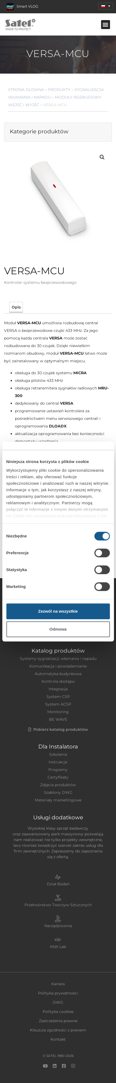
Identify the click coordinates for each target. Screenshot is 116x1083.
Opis (16, 307)
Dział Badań (58, 883)
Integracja (58, 689)
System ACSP (58, 704)
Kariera (58, 983)
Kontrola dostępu (58, 681)
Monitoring (58, 711)
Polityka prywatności (58, 993)
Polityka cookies (58, 1011)
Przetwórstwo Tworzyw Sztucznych (58, 904)
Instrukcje (58, 762)
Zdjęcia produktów (58, 784)
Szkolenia (58, 754)
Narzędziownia (58, 925)
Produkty (59, 89)
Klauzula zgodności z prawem (58, 1030)
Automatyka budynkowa (58, 673)
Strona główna (26, 89)
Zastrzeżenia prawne (58, 1020)
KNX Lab (58, 946)
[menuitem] (105, 6)
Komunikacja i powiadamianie (58, 666)
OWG (58, 1002)
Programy (58, 769)
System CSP (58, 696)
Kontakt (58, 1039)
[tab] (16, 307)
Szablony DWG (58, 792)
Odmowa (58, 629)
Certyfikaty (58, 777)
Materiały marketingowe (58, 800)
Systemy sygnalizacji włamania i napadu (58, 658)
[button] (106, 25)
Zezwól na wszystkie (58, 611)
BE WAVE (58, 719)
